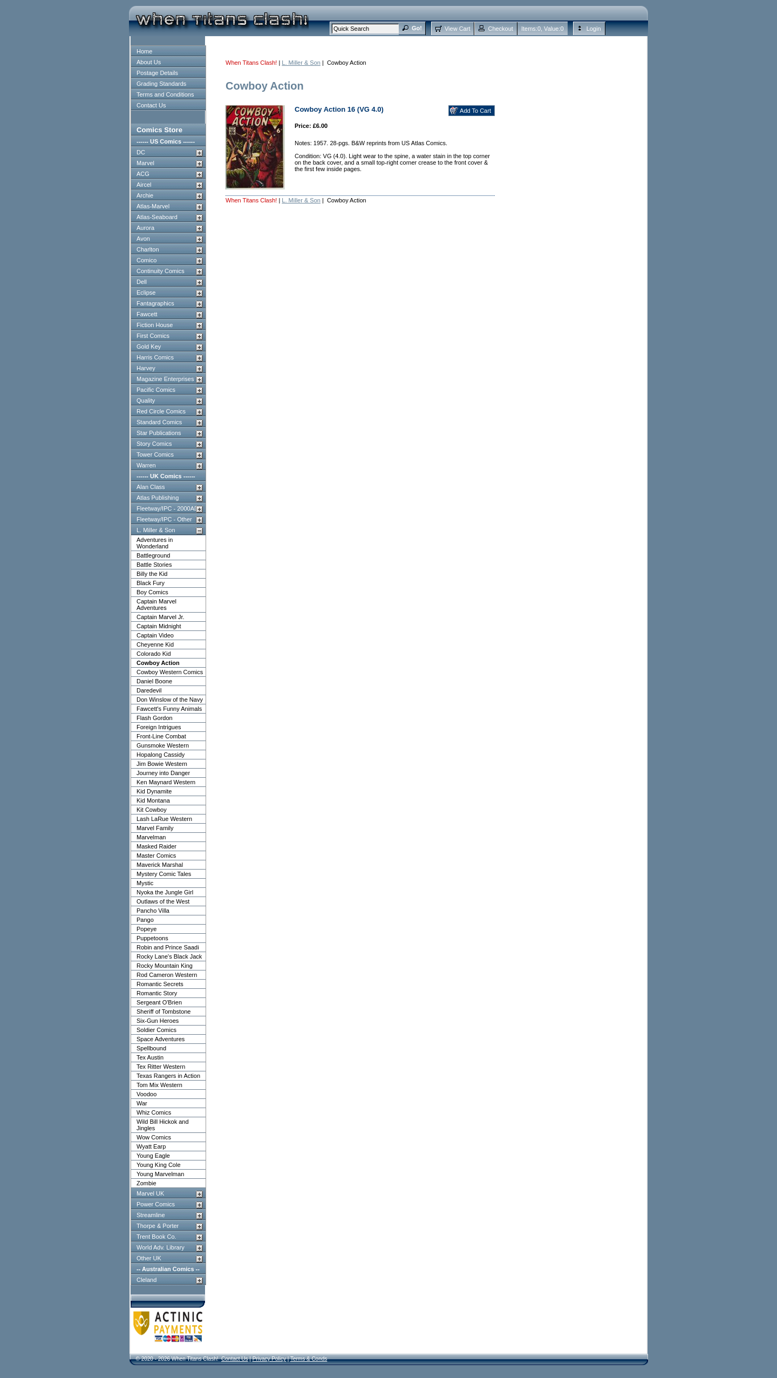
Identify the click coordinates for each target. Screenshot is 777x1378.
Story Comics (154, 443)
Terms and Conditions (165, 94)
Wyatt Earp (151, 1146)
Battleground (153, 555)
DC (141, 152)
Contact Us (151, 105)
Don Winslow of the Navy (170, 699)
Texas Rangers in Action (168, 1075)
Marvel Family (155, 828)
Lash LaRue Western (164, 819)
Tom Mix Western (159, 1085)
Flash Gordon (155, 718)
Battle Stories (154, 564)
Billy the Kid (152, 574)
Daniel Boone (154, 681)
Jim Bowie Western (162, 764)
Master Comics (156, 855)
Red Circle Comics (161, 411)
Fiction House (155, 325)
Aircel (144, 184)
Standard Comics (159, 422)
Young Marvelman (160, 1174)
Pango (145, 920)
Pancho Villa (153, 910)
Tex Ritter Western (161, 1066)
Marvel (145, 163)
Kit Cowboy (152, 809)
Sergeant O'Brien (159, 1002)
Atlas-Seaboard (157, 217)
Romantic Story (157, 993)
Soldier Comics (156, 1030)
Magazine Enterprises (165, 379)
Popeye (146, 929)
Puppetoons (152, 938)
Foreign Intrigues (159, 727)
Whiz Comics (154, 1112)
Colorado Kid (154, 653)
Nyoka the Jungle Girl (165, 892)
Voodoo (146, 1094)
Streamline (151, 1215)
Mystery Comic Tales (164, 874)
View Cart (457, 28)
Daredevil (149, 690)
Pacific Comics (156, 389)
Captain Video (155, 635)
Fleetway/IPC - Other (164, 519)
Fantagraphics (155, 303)
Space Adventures (161, 1039)
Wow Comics (154, 1137)
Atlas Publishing (158, 497)
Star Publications (159, 433)
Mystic (145, 883)
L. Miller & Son (156, 530)
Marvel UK (150, 1193)
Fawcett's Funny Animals (169, 708)
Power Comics (156, 1204)
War (142, 1103)
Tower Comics (155, 454)
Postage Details (157, 73)
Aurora (145, 228)
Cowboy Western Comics (170, 672)
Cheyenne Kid (155, 644)
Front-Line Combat (161, 736)
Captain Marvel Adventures (156, 604)
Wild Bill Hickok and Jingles (163, 1124)
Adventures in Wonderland (155, 543)
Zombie (146, 1183)
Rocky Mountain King (165, 965)
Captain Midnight (159, 626)
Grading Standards (161, 83)
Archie (145, 195)
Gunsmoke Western (163, 745)
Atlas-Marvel (153, 206)
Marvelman (151, 837)
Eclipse (146, 292)
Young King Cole (159, 1165)
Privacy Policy (269, 1359)
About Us (149, 62)
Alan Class (151, 487)
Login (594, 28)
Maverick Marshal (160, 864)
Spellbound (151, 1048)
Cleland (146, 1280)
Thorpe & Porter (158, 1226)
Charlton (148, 249)
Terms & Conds (308, 1359)
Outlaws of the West (163, 901)
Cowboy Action (158, 663)
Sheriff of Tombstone (164, 1011)
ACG (143, 174)
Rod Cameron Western (167, 975)
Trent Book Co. (156, 1236)
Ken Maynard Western (166, 782)
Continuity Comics (161, 271)
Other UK (149, 1258)
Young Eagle (153, 1155)
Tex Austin (150, 1057)
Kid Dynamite (154, 791)
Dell (142, 282)
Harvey (146, 368)
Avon (143, 238)
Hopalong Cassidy (161, 754)
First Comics (153, 335)
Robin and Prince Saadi (168, 947)
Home (144, 51)
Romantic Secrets (160, 984)
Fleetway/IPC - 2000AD (168, 508)
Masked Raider (156, 846)
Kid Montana (153, 800)
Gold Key (149, 346)
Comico (146, 260)
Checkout (500, 28)
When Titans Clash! (251, 62)
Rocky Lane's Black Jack (169, 956)
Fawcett (147, 314)
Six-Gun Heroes (158, 1020)
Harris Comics (155, 357)
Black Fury (151, 583)
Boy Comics (152, 592)
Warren (146, 465)
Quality (146, 400)
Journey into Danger (163, 773)
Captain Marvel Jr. (161, 617)
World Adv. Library (161, 1247)
